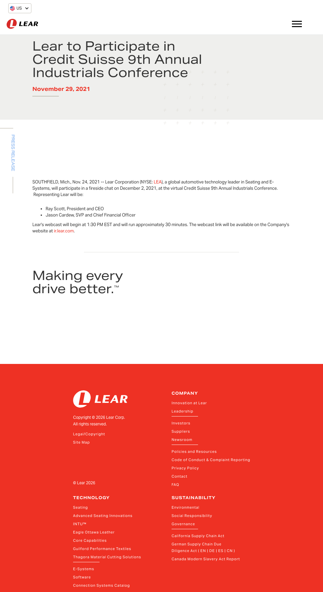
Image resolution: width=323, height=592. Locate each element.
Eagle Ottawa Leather (94, 532)
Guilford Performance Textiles (102, 548)
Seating (80, 507)
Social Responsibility (192, 515)
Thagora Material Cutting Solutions (107, 557)
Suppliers (181, 431)
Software (82, 577)
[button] (16, 8)
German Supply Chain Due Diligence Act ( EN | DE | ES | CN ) (203, 547)
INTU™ (80, 524)
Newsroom (182, 439)
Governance (183, 524)
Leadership (182, 411)
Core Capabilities (90, 540)
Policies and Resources (194, 451)
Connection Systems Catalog (101, 585)
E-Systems (83, 569)
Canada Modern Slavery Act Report (206, 559)
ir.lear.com (64, 231)
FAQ (175, 484)
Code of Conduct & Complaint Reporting (211, 459)
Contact (179, 476)
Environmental (185, 507)
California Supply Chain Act (198, 535)
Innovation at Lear (189, 403)
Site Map (81, 442)
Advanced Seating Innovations (103, 515)
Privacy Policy (185, 468)
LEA (158, 182)
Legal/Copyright (89, 434)
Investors (181, 423)
